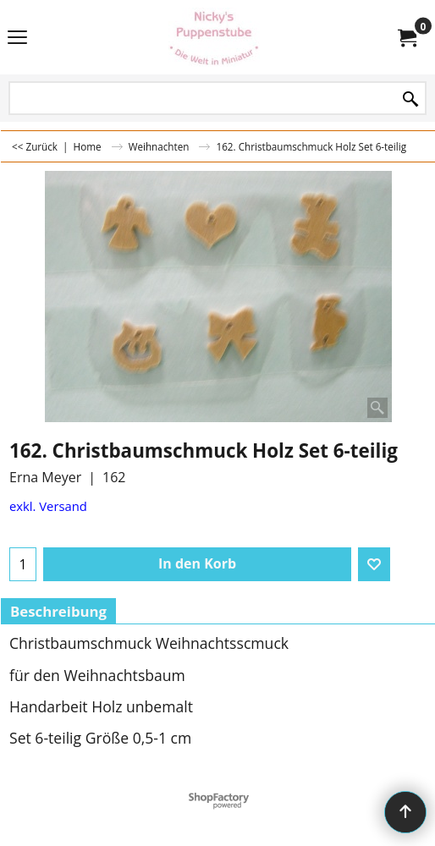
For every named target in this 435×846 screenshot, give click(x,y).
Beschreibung (58, 611)
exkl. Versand (48, 505)
